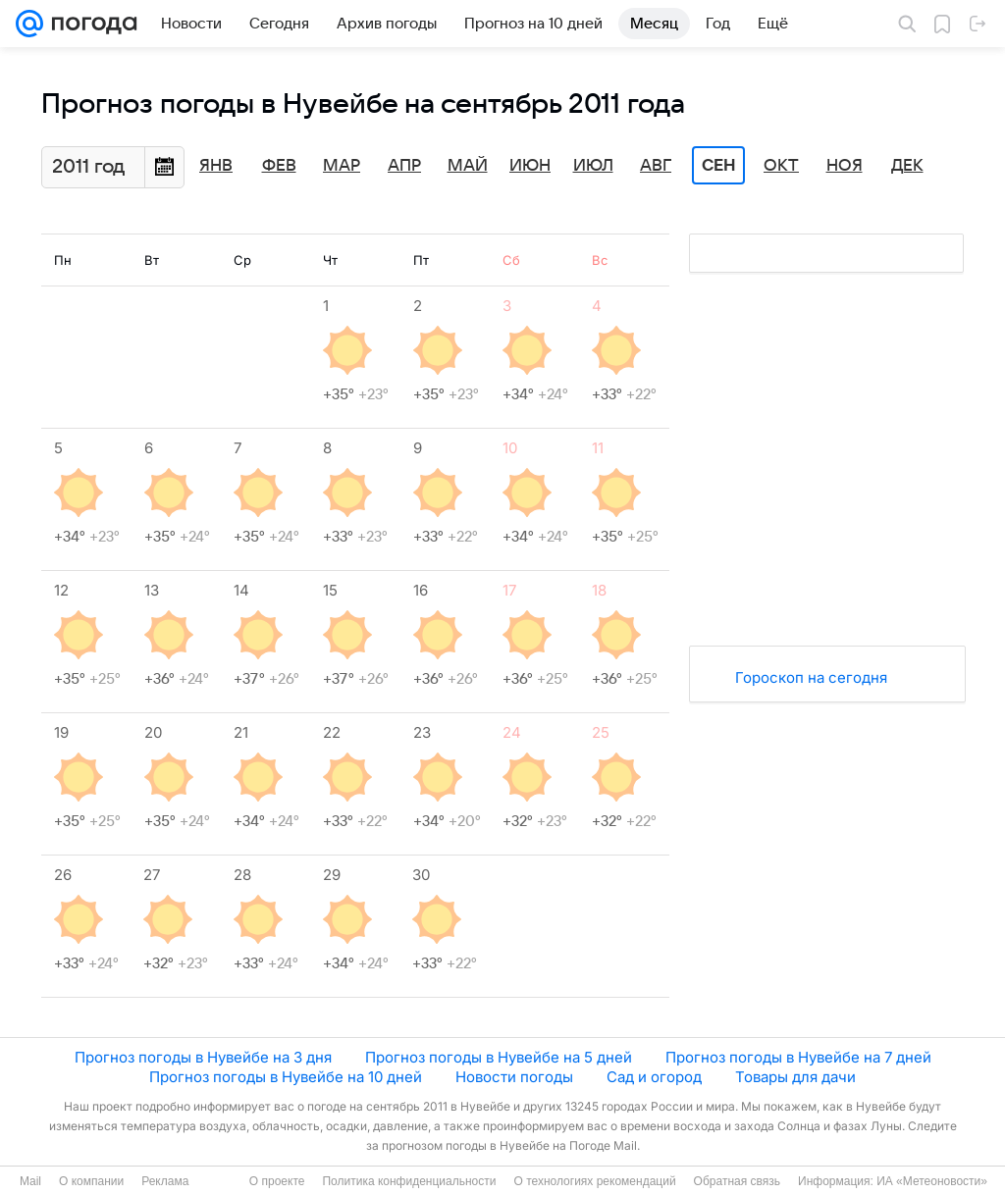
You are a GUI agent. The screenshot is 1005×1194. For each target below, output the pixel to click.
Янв (216, 166)
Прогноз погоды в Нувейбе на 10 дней (285, 1076)
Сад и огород (654, 1076)
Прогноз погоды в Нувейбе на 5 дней (498, 1057)
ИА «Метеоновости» (931, 1181)
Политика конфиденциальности (409, 1181)
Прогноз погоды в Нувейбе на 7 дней (798, 1057)
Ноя (844, 166)
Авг (655, 166)
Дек (907, 166)
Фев (279, 166)
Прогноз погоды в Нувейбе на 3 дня (203, 1057)
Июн (530, 166)
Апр (404, 166)
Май (468, 166)
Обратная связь (737, 1181)
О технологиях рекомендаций (594, 1181)
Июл (593, 166)
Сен (719, 166)
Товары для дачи (795, 1076)
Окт (781, 166)
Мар (341, 166)
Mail (30, 1181)
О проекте (277, 1181)
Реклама (164, 1181)
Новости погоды (514, 1076)
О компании (91, 1181)
